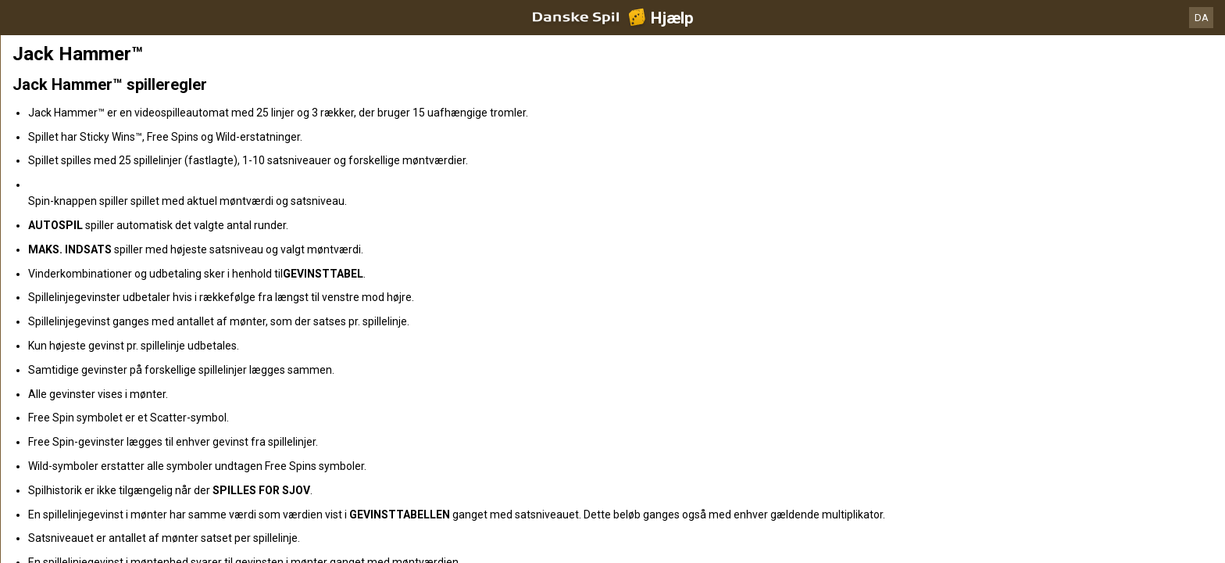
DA (1202, 17)
